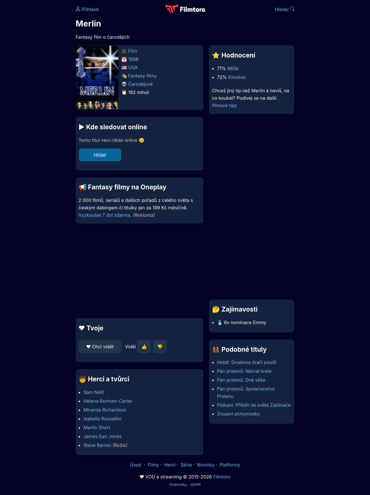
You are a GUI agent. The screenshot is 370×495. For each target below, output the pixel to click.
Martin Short (96, 427)
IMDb (233, 68)
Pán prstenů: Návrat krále (244, 371)
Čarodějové (140, 84)
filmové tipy (224, 105)
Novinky (205, 465)
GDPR (195, 484)
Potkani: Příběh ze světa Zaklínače (254, 405)
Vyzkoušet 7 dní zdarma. (105, 215)
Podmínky (178, 484)
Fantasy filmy (142, 76)
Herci (169, 465)
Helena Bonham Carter (107, 401)
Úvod (136, 465)
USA (133, 67)
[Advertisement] (140, 271)
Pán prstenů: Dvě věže (241, 380)
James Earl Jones (102, 436)
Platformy (230, 465)
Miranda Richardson (104, 410)
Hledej (285, 9)
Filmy (153, 465)
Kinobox (237, 77)
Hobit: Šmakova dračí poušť (247, 362)
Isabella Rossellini (102, 419)
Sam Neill (93, 392)
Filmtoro (221, 477)
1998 (133, 59)
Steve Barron (97, 445)
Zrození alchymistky (238, 414)
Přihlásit (87, 9)
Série (186, 465)
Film (132, 51)
